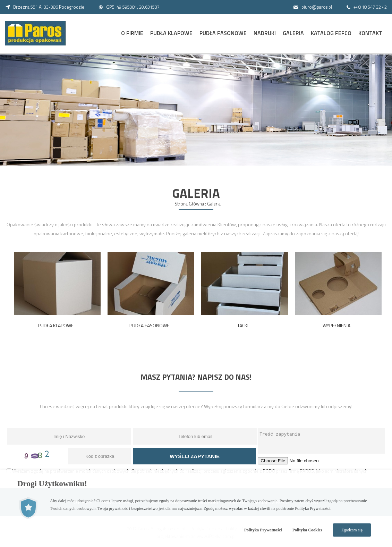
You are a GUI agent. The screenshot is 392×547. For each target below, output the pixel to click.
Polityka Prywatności (263, 530)
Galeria (293, 33)
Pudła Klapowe (171, 33)
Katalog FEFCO (331, 33)
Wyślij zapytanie (195, 456)
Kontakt (370, 33)
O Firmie (132, 33)
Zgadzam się (352, 530)
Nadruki (265, 33)
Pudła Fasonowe (223, 33)
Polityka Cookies (307, 530)
